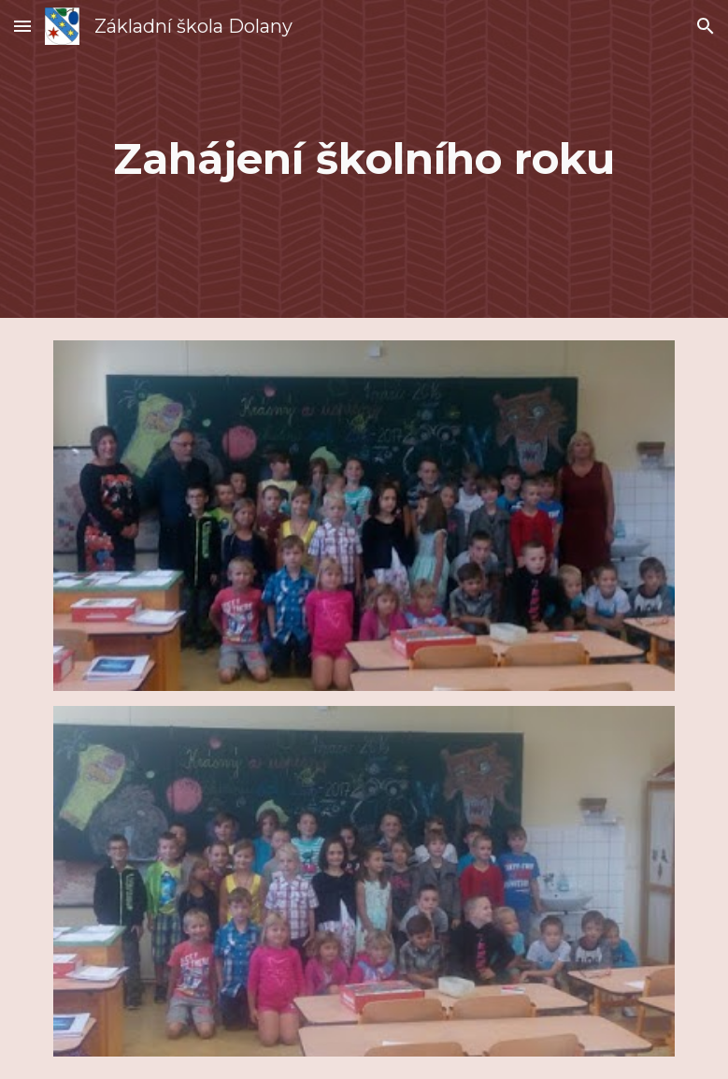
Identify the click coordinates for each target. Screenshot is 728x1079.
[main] (364, 159)
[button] (22, 25)
